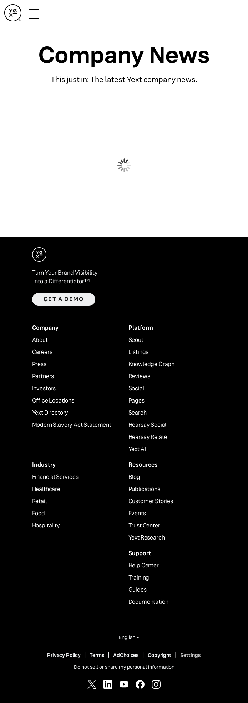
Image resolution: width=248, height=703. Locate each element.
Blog (134, 477)
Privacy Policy (64, 655)
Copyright (159, 655)
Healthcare (46, 489)
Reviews (139, 376)
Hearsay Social (147, 425)
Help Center (143, 565)
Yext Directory (50, 412)
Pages (136, 400)
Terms (97, 655)
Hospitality (46, 525)
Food (38, 513)
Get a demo (64, 299)
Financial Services (55, 477)
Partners (43, 376)
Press (39, 364)
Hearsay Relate (147, 437)
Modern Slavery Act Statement (72, 425)
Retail (39, 501)
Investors (44, 388)
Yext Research (146, 537)
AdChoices (126, 655)
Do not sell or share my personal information (124, 667)
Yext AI (137, 449)
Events (137, 513)
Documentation (148, 602)
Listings (138, 352)
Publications (144, 489)
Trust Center (144, 525)
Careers (42, 352)
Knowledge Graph (151, 364)
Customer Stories (150, 501)
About (40, 340)
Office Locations (53, 400)
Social (136, 388)
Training (139, 577)
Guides (137, 589)
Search (137, 412)
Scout (135, 340)
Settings (190, 655)
